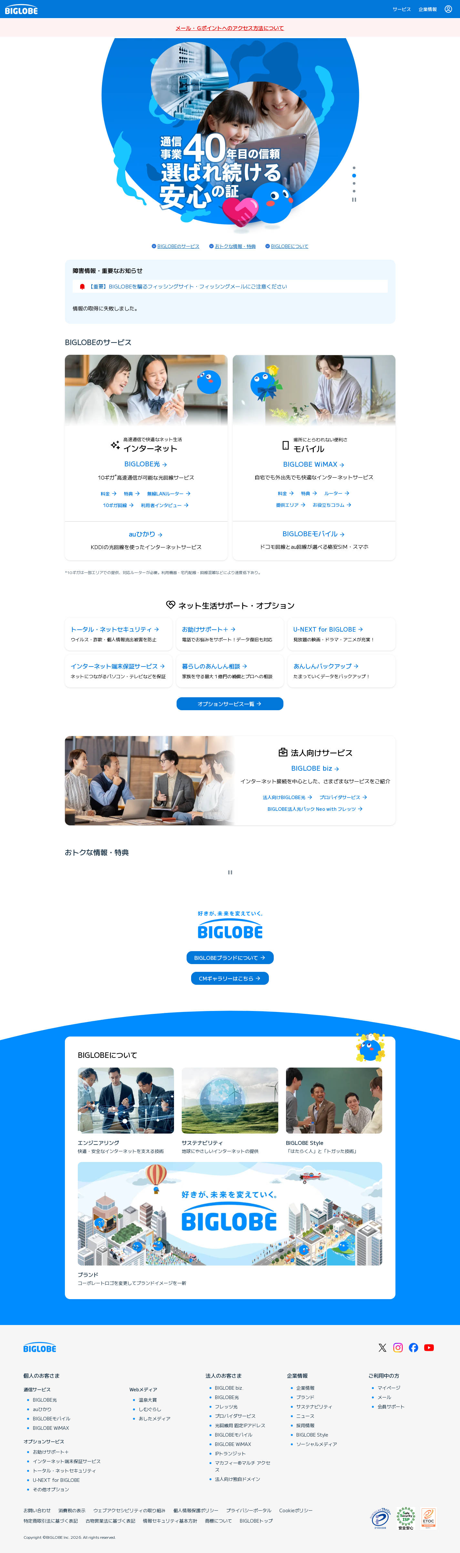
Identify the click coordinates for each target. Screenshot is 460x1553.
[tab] (354, 168)
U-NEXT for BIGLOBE (56, 1480)
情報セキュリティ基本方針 (170, 1520)
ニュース (305, 1416)
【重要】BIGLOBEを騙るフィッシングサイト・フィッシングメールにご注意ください (187, 286)
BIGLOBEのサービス (178, 246)
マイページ (389, 1388)
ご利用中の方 (383, 1375)
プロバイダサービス (235, 1416)
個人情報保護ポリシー (196, 1510)
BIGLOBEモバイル (51, 1418)
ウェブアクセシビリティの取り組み (129, 1510)
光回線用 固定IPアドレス (240, 1425)
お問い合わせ (37, 1510)
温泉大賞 (148, 1399)
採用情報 (305, 1425)
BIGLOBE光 (45, 1399)
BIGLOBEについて (290, 246)
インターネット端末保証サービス (67, 1461)
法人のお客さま (224, 1375)
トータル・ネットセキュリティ (64, 1470)
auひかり (42, 1409)
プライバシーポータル (248, 1510)
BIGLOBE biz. (229, 1388)
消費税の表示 (72, 1510)
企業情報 (428, 9)
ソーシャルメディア (316, 1444)
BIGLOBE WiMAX (51, 1428)
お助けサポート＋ (51, 1452)
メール (384, 1397)
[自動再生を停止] (354, 200)
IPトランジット (230, 1453)
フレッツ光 (226, 1406)
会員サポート (391, 1406)
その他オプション (51, 1489)
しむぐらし (150, 1409)
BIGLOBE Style (312, 1434)
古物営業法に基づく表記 (110, 1520)
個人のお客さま (42, 1375)
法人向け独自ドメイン (237, 1479)
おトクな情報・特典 (235, 246)
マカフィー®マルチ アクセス (242, 1466)
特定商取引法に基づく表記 (51, 1520)
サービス (402, 9)
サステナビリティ (314, 1406)
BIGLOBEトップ (256, 1520)
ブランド (305, 1397)
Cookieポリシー (296, 1510)
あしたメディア (154, 1418)
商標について (218, 1520)
